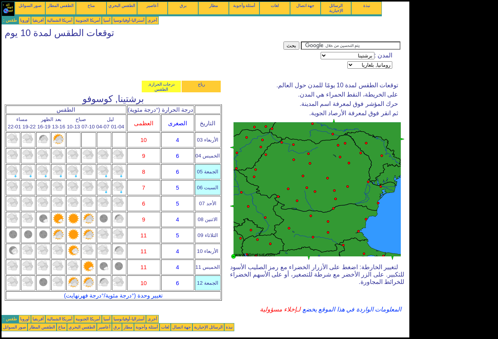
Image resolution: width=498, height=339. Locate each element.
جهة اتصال (305, 5)
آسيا (106, 20)
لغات (275, 5)
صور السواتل (30, 5)
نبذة (366, 5)
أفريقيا (38, 20)
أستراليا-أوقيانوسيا (128, 20)
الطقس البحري (121, 5)
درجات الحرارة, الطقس (161, 87)
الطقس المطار (61, 5)
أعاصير (152, 5)
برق (183, 5)
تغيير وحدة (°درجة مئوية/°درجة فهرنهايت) (113, 295)
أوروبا (24, 20)
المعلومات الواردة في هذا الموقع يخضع (351, 309)
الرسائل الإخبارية (336, 8)
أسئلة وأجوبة (244, 5)
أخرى (152, 20)
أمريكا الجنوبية (88, 20)
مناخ (91, 5)
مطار (213, 5)
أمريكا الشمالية (60, 20)
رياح (201, 84)
